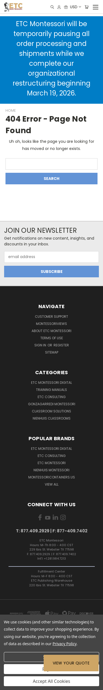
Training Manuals (51, 389)
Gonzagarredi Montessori (51, 404)
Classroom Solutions (51, 411)
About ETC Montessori (51, 330)
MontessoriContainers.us (51, 477)
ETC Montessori (52, 463)
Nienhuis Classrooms (52, 418)
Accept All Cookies (51, 681)
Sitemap (51, 352)
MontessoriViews (51, 323)
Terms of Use (51, 338)
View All (52, 484)
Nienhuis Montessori (51, 470)
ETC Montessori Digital (51, 382)
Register (61, 345)
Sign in (40, 345)
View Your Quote (71, 663)
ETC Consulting (52, 397)
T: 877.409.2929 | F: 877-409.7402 (51, 531)
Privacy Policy (64, 643)
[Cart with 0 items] (86, 7)
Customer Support (51, 316)
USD (75, 7)
